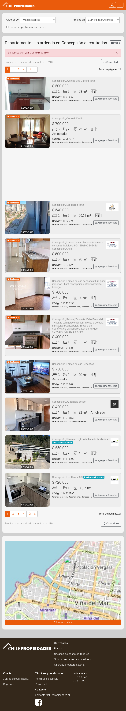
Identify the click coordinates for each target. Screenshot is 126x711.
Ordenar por (12, 19)
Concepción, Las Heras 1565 (68, 204)
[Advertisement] (63, 174)
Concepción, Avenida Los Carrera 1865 (73, 80)
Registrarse (9, 684)
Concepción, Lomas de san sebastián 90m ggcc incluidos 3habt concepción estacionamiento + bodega (78, 284)
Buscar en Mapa (63, 622)
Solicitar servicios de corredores (72, 659)
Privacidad (41, 684)
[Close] (117, 53)
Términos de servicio (46, 678)
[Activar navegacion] (120, 5)
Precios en (79, 19)
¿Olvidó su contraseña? (16, 678)
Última (32, 69)
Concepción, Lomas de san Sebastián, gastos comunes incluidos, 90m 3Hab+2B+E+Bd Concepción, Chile (77, 245)
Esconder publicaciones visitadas (26, 27)
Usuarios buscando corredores (71, 653)
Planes (58, 648)
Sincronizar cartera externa (69, 664)
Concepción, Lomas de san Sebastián (73, 364)
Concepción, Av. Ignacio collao (69, 401)
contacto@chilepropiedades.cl (52, 695)
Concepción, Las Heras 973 (78, 477)
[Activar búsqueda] (112, 5)
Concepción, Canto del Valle (67, 118)
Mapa (115, 43)
